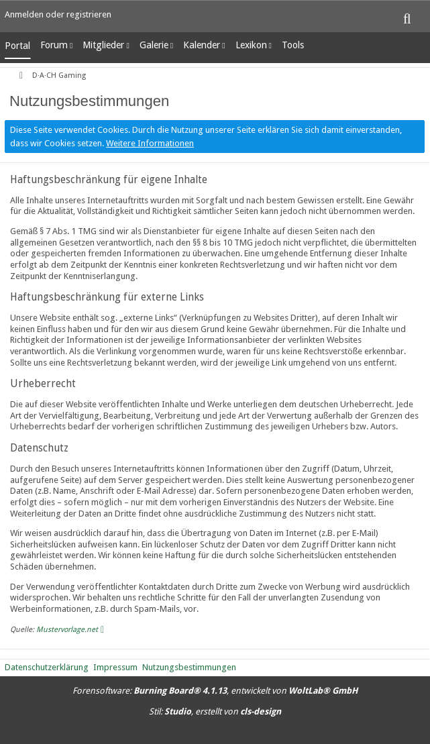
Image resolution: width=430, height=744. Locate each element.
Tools (293, 45)
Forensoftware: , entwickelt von (215, 691)
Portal (17, 45)
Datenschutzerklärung (47, 667)
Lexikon (251, 45)
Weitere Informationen (150, 143)
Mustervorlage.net (67, 629)
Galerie (154, 45)
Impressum (115, 667)
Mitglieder (103, 45)
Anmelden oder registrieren (58, 14)
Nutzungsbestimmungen (189, 667)
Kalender (201, 45)
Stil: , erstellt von (215, 711)
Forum (54, 45)
